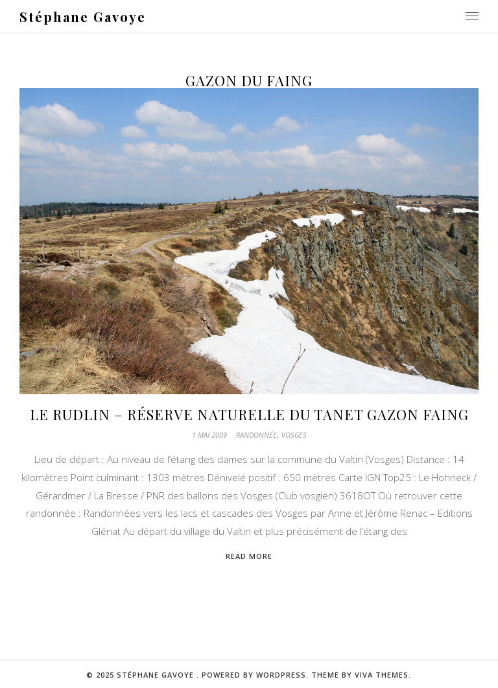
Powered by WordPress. (256, 675)
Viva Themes (382, 675)
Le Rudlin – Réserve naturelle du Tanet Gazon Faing (249, 414)
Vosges (294, 435)
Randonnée (256, 435)
